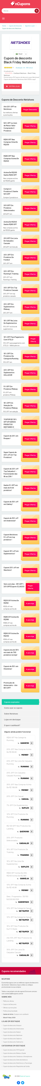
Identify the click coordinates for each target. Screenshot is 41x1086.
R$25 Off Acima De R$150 (10, 601)
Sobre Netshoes (11, 713)
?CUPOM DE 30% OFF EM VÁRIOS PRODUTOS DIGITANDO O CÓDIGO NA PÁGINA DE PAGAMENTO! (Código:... (10, 426)
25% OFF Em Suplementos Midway (8, 306)
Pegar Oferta (30, 126)
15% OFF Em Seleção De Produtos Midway (10, 405)
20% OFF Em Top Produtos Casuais (10, 288)
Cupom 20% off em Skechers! (10, 568)
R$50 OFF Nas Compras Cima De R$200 (10, 141)
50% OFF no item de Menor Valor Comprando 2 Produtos (11, 126)
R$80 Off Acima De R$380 (10, 618)
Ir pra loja (13, 86)
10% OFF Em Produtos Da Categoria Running (10, 355)
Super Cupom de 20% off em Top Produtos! (9, 454)
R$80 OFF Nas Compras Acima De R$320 (10, 158)
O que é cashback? (12, 725)
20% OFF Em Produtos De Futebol (8, 257)
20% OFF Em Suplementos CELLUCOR (8, 372)
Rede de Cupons (25, 1076)
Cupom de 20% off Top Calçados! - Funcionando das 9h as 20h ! (11, 472)
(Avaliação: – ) (24, 68)
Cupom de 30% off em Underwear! (10, 519)
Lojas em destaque (12, 719)
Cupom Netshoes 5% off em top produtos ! (10, 536)
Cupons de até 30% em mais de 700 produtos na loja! (10, 652)
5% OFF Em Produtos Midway (10, 387)
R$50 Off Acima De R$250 (10, 634)
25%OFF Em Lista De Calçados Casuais (10, 240)
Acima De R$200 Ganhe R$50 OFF (9, 173)
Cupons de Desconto (9, 1004)
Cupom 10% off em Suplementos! (10, 552)
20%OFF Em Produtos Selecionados (8, 207)
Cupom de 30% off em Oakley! (10, 502)
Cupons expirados (11, 702)
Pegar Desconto (30, 109)
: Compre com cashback (16, 1014)
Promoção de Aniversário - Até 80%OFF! (10, 685)
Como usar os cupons (13, 708)
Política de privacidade (10, 1011)
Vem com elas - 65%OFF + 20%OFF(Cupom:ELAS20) (13, 586)
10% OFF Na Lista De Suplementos (11, 321)
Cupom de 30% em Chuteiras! (10, 667)
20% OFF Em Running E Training (10, 272)
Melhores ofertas (8, 1001)
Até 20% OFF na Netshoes (9, 107)
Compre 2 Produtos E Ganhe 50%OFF (11, 190)
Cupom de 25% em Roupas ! (10, 437)
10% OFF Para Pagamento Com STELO (13, 338)
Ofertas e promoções (10, 1008)
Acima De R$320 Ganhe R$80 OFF (9, 223)
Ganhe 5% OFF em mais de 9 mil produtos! (10, 487)
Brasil (19, 54)
